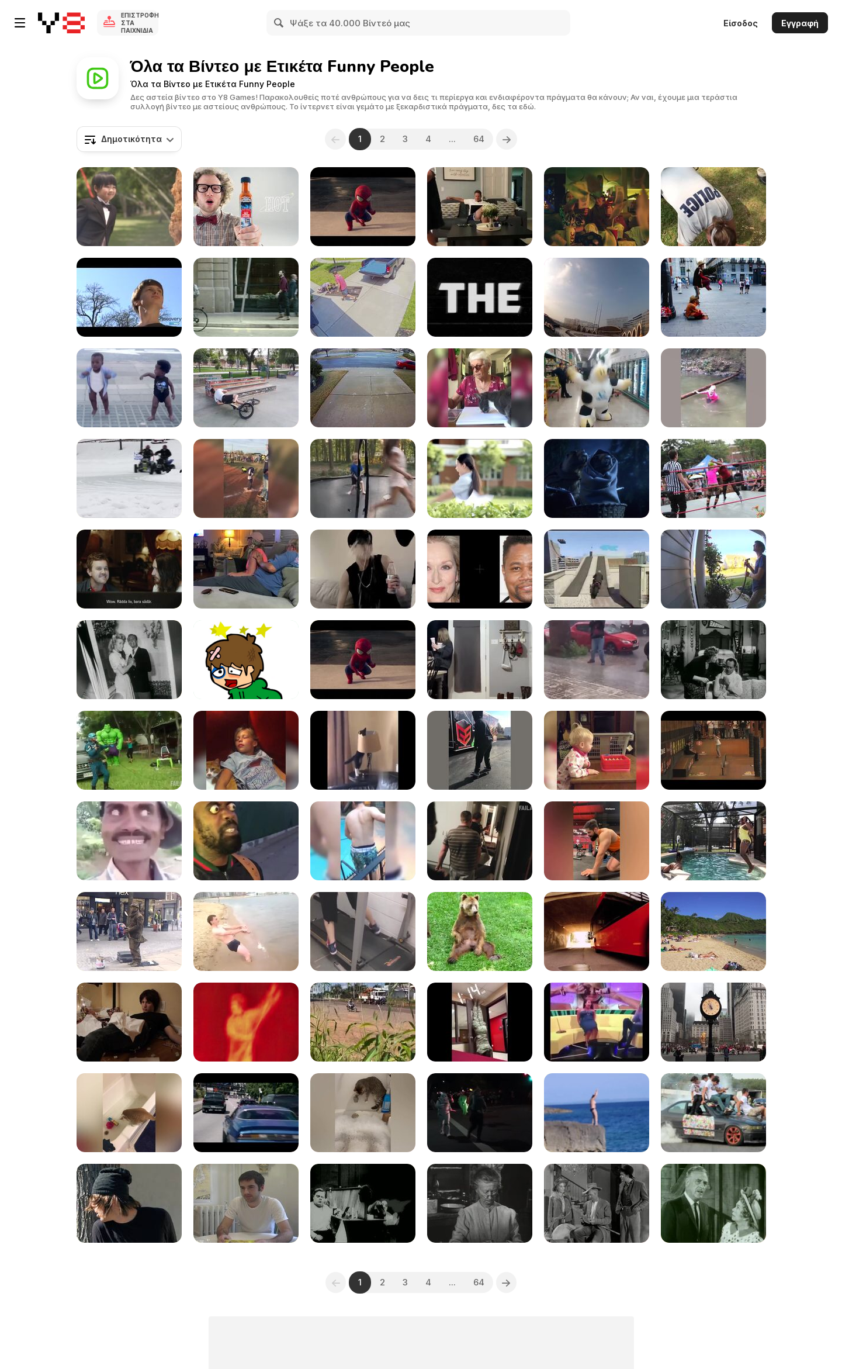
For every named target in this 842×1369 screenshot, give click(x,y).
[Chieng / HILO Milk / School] (479, 478)
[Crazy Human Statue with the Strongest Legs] (129, 931)
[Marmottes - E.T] (596, 478)
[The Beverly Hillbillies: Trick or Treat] (713, 1203)
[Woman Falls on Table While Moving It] (362, 297)
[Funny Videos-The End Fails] (362, 478)
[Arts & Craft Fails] (479, 387)
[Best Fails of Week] (246, 387)
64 (478, 138)
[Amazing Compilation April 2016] (246, 478)
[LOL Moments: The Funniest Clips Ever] (596, 659)
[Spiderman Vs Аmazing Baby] (362, 206)
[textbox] (129, 139)
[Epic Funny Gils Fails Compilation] (362, 931)
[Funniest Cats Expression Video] (362, 750)
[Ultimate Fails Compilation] (362, 840)
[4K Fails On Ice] (362, 387)
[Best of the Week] (713, 569)
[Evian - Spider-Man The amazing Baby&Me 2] (362, 659)
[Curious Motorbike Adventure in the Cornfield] (362, 1022)
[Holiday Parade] (479, 1112)
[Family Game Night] (596, 750)
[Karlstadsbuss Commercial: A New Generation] (596, 931)
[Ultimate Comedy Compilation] (362, 569)
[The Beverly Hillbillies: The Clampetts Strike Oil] (479, 1203)
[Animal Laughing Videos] (362, 1112)
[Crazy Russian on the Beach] (246, 931)
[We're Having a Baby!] (479, 206)
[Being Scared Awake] (246, 750)
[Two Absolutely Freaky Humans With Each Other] (246, 840)
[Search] (279, 23)
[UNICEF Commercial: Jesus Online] (129, 569)
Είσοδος (740, 23)
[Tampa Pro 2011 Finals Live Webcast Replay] (713, 750)
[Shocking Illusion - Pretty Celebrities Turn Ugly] (479, 569)
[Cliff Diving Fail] (596, 1112)
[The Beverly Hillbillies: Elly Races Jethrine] (129, 659)
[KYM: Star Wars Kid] (246, 1022)
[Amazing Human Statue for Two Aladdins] (713, 297)
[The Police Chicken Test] (713, 206)
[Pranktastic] (246, 569)
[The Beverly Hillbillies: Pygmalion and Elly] (713, 659)
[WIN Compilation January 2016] (713, 1022)
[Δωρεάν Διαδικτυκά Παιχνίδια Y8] (61, 22)
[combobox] (129, 139)
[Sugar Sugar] (246, 659)
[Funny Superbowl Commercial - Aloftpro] (479, 297)
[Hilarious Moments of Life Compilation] (596, 840)
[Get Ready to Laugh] (479, 1022)
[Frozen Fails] (129, 478)
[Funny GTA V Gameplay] (596, 569)
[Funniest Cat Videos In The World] (129, 1112)
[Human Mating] (129, 297)
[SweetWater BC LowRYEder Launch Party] (713, 478)
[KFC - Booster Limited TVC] (596, 206)
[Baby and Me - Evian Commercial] (129, 387)
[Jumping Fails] (713, 840)
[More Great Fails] (129, 750)
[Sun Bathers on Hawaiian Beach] (713, 931)
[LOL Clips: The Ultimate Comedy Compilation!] (479, 659)
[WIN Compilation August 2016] (596, 297)
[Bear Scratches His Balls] (479, 931)
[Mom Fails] (713, 387)
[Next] (506, 139)
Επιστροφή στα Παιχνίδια (139, 23)
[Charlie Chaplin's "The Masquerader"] (362, 1203)
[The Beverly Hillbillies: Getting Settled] (596, 1203)
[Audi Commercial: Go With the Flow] (246, 297)
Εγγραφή (800, 23)
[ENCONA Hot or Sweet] (246, 206)
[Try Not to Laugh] (479, 750)
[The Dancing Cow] (596, 387)
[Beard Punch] (129, 1022)
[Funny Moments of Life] (596, 1022)
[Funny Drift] (713, 1112)
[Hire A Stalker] (129, 1203)
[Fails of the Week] (479, 840)
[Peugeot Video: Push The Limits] (246, 1112)
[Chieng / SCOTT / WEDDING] (129, 206)
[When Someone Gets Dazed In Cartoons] (129, 840)
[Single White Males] (246, 1203)
